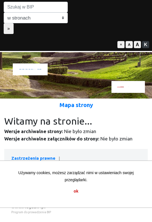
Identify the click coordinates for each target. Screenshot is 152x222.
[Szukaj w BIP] (36, 7)
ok (76, 191)
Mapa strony (76, 105)
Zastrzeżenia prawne (33, 158)
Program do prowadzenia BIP (31, 212)
